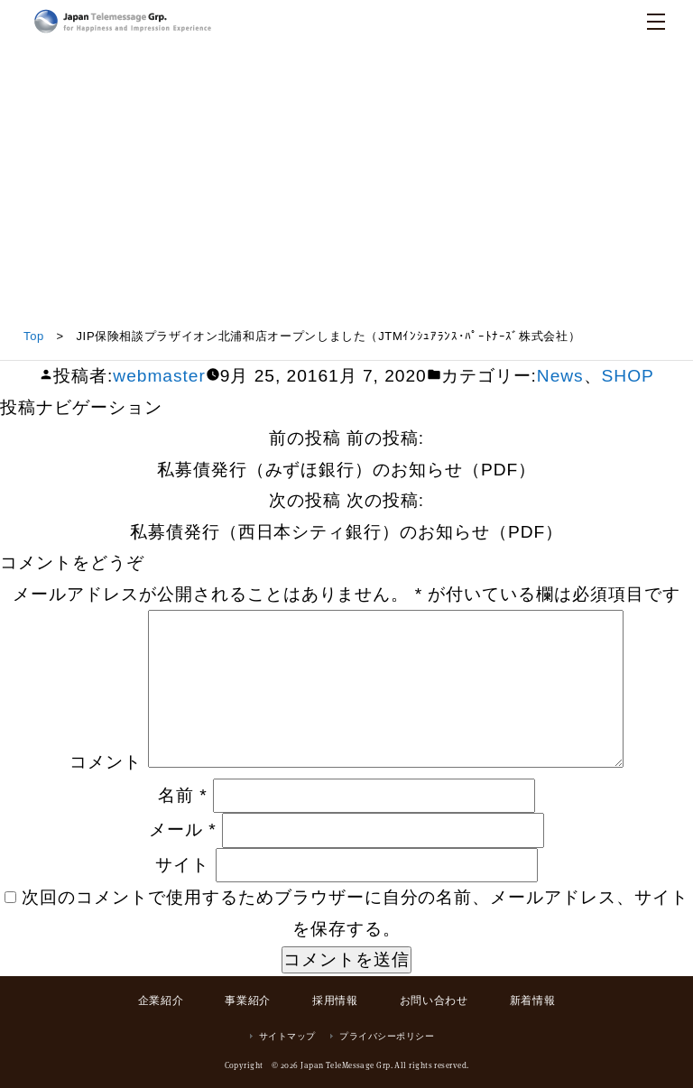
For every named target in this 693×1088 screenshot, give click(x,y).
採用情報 (334, 1000)
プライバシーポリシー (386, 1036)
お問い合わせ (434, 1000)
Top (33, 336)
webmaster (159, 375)
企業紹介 (160, 1000)
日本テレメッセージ (122, 21)
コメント (105, 761)
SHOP (628, 375)
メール (183, 829)
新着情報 (532, 1000)
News (560, 375)
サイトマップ (287, 1036)
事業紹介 (247, 1000)
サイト (182, 864)
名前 (183, 795)
